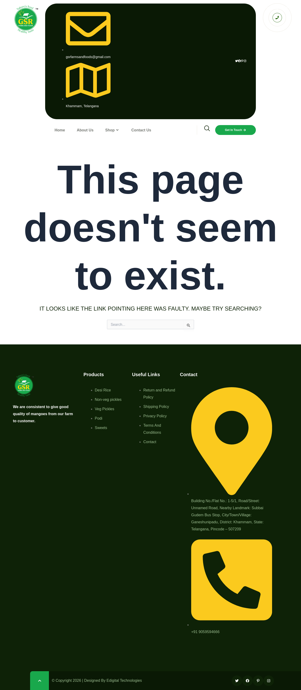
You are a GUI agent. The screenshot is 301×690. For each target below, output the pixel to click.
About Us (85, 130)
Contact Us (141, 130)
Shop (112, 130)
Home (60, 130)
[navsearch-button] (204, 130)
